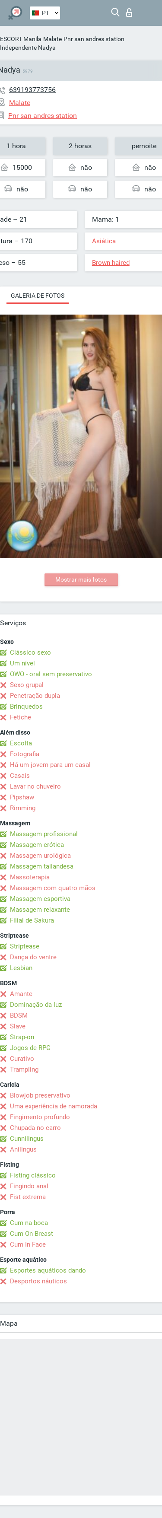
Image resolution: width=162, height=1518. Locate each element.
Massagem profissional (44, 834)
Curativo (22, 1059)
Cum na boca (29, 1223)
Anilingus (23, 1149)
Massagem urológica (40, 855)
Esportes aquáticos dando (48, 1270)
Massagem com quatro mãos (52, 888)
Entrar (129, 12)
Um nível (22, 663)
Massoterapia (30, 877)
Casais (20, 776)
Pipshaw (22, 797)
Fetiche (20, 717)
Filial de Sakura (32, 920)
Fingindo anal (29, 1186)
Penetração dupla (35, 696)
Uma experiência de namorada (53, 1106)
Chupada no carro (35, 1128)
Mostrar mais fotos (81, 579)
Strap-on (22, 1037)
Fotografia (24, 754)
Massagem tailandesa (41, 866)
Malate (52, 38)
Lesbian (21, 968)
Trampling (24, 1069)
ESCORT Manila (20, 38)
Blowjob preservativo (40, 1095)
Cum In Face (28, 1244)
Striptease (24, 946)
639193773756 (32, 90)
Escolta (21, 743)
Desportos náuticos (38, 1281)
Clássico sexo (30, 652)
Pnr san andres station (94, 38)
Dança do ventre (33, 957)
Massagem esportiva (40, 899)
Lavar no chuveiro (35, 786)
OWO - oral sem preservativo (51, 674)
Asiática (104, 241)
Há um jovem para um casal (50, 765)
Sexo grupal (27, 685)
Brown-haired (111, 263)
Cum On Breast (31, 1234)
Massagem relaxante (40, 909)
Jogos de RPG (30, 1048)
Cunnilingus (27, 1138)
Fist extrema (28, 1197)
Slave (17, 1026)
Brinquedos (26, 706)
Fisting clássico (33, 1175)
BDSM (19, 1015)
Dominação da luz (36, 1005)
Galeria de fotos (37, 295)
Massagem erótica (37, 845)
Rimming (22, 808)
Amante (21, 994)
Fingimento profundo (40, 1117)
